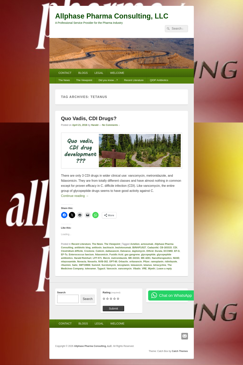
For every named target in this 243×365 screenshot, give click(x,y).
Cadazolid (152, 247)
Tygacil (101, 268)
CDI (175, 247)
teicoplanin (123, 265)
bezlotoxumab (123, 247)
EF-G (177, 251)
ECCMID (168, 251)
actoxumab (147, 244)
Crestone (89, 251)
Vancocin (112, 268)
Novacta (81, 261)
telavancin (136, 265)
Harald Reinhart (82, 258)
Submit (113, 308)
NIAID (176, 258)
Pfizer (146, 261)
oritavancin (135, 261)
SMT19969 (84, 265)
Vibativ (137, 268)
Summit (96, 265)
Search (61, 292)
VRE (144, 268)
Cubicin (100, 251)
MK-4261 (145, 258)
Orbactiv (123, 261)
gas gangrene (132, 254)
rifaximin (66, 265)
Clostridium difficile (72, 251)
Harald (94, 125)
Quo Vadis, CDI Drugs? (89, 118)
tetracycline (159, 265)
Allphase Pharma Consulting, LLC (111, 16)
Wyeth (151, 268)
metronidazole (119, 258)
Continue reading (75, 195)
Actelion (134, 244)
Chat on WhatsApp (175, 295)
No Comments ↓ (111, 125)
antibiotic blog (83, 247)
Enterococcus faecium (81, 254)
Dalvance (125, 251)
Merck (106, 258)
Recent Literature (134, 80)
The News (64, 80)
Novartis (92, 261)
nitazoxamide (68, 261)
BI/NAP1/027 (139, 247)
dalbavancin (112, 251)
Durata (158, 251)
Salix (74, 265)
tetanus (147, 265)
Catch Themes (180, 351)
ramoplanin (157, 261)
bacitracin (108, 247)
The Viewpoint (84, 80)
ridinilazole (171, 261)
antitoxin (97, 247)
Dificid (150, 251)
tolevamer (90, 268)
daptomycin (138, 251)
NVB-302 (103, 261)
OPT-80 (113, 261)
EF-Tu (64, 254)
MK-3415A (134, 258)
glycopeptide (148, 254)
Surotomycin (108, 265)
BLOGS (83, 72)
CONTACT (64, 72)
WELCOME (117, 72)
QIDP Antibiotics (159, 80)
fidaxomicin (101, 254)
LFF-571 (97, 258)
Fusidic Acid (116, 254)
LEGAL (98, 72)
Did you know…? (108, 80)
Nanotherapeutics (162, 258)
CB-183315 (166, 247)
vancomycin (125, 268)
